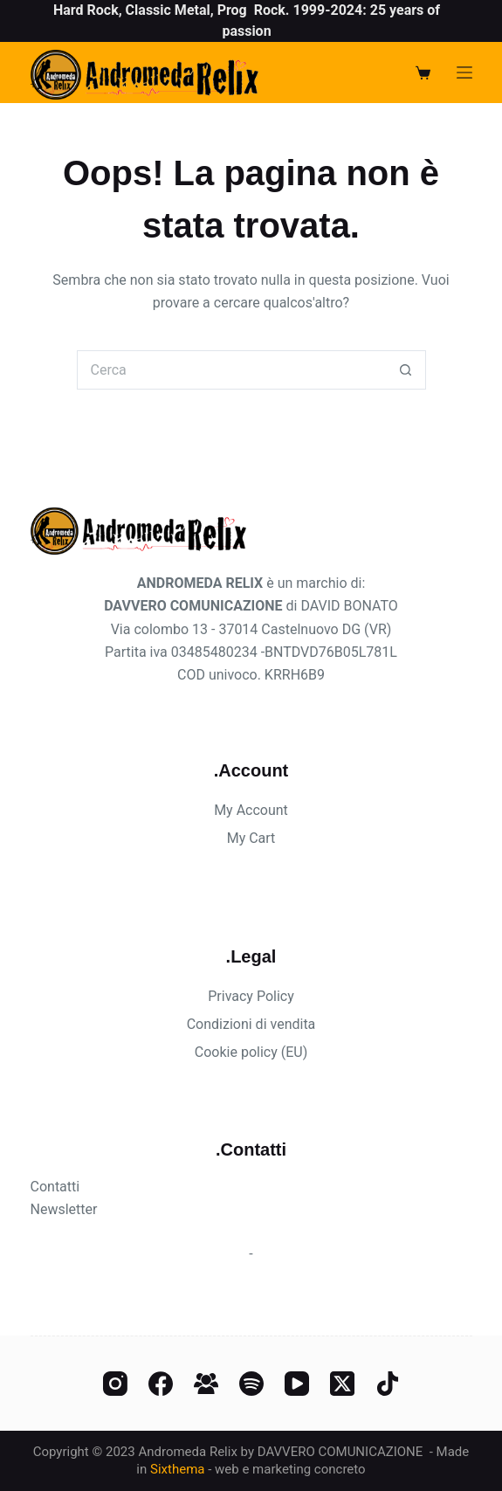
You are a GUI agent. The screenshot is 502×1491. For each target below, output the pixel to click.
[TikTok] (387, 1383)
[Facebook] (160, 1383)
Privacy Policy (251, 996)
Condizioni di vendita (251, 1024)
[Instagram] (115, 1383)
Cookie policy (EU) (251, 1052)
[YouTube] (297, 1383)
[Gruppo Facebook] (206, 1383)
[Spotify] (251, 1383)
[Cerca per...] (232, 370)
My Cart (251, 838)
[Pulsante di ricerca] (406, 370)
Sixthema (177, 1469)
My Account (251, 810)
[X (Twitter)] (342, 1383)
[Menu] (464, 72)
